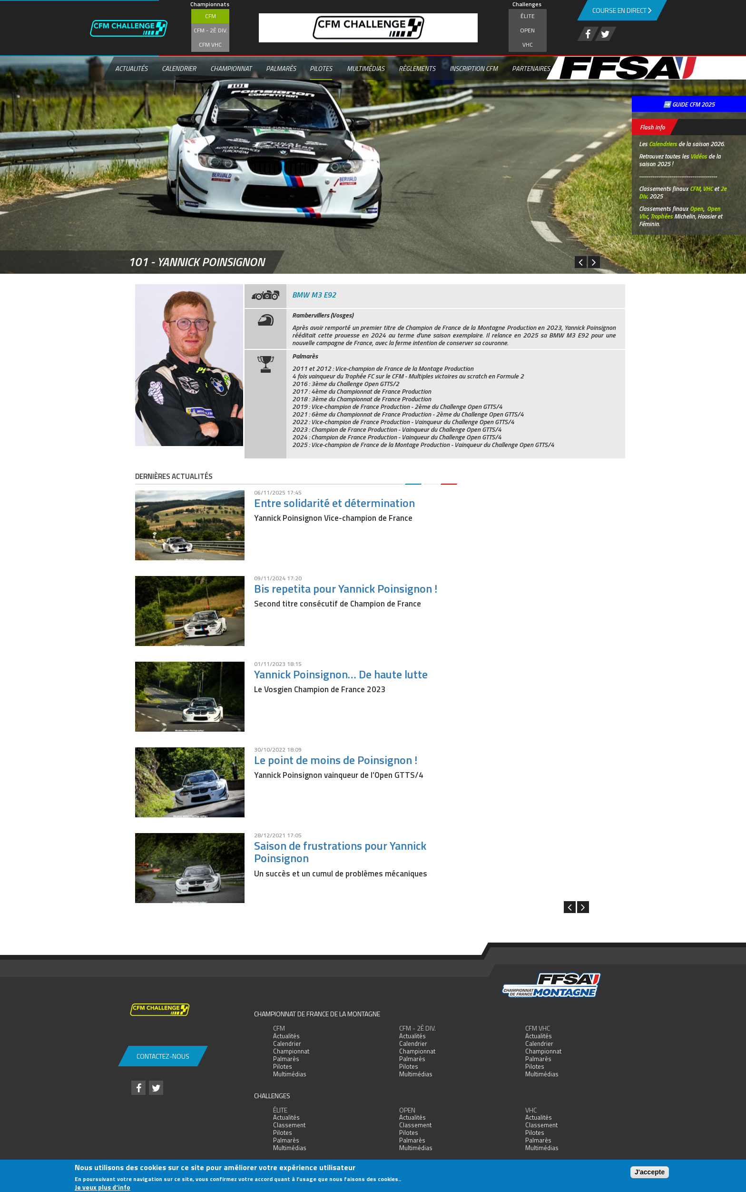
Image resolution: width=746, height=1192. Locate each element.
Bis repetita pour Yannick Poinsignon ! (345, 588)
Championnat (231, 68)
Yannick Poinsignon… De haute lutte (341, 674)
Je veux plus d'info (102, 1187)
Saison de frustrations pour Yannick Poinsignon (340, 851)
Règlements (417, 68)
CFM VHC (210, 44)
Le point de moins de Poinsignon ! (335, 759)
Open (527, 30)
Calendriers (663, 144)
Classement (289, 1125)
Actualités (131, 68)
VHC (527, 44)
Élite (527, 15)
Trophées (661, 216)
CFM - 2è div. (210, 30)
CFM (210, 15)
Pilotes (321, 68)
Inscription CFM (474, 68)
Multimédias (365, 68)
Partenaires (531, 68)
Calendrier (179, 68)
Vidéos (698, 156)
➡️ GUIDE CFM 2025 (689, 104)
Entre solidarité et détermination (334, 502)
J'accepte (650, 1172)
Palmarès (281, 68)
